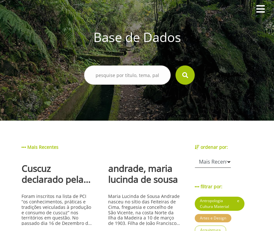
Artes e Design (213, 218)
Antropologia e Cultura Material (219, 203)
